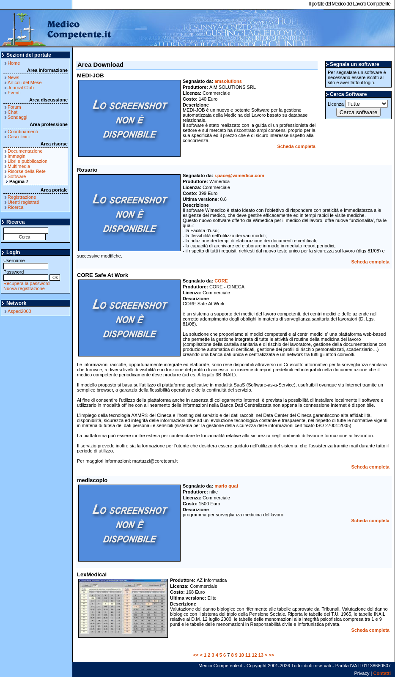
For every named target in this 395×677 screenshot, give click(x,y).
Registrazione (22, 197)
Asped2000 (19, 311)
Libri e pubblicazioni (28, 161)
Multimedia (19, 166)
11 (247, 655)
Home (14, 63)
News (13, 77)
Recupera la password (26, 283)
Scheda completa (296, 146)
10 (241, 655)
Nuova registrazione (24, 288)
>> (271, 655)
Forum (14, 107)
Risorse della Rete (27, 171)
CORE (221, 280)
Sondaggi (17, 117)
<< (196, 655)
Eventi (14, 92)
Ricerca (15, 207)
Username (25, 263)
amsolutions (228, 81)
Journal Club (21, 87)
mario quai (226, 485)
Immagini (17, 156)
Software (17, 176)
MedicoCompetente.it (56, 28)
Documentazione (25, 150)
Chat (12, 112)
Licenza (358, 104)
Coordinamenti (23, 131)
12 (254, 655)
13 (260, 655)
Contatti (382, 673)
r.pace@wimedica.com (239, 175)
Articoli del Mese (25, 82)
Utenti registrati (23, 202)
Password (25, 274)
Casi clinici (19, 136)
